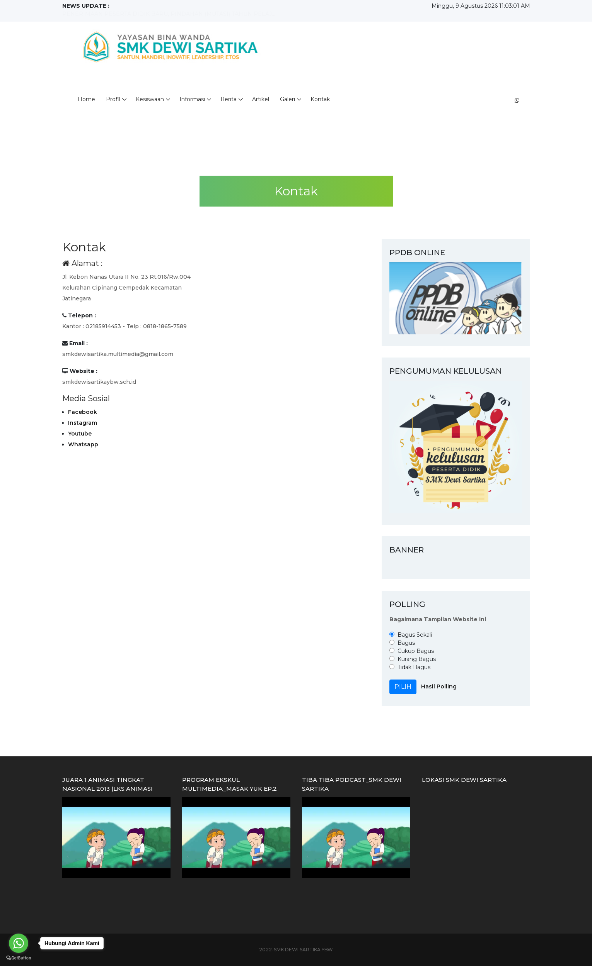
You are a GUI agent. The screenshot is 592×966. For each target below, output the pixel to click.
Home (86, 99)
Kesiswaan (150, 99)
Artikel (260, 99)
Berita (228, 99)
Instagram (82, 422)
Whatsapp (83, 444)
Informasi (192, 99)
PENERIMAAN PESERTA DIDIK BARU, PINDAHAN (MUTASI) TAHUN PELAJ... (168, 13)
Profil (113, 99)
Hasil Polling (439, 686)
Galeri (287, 99)
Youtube (80, 433)
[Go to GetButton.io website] (18, 958)
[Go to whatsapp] (18, 943)
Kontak (320, 99)
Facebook (82, 411)
